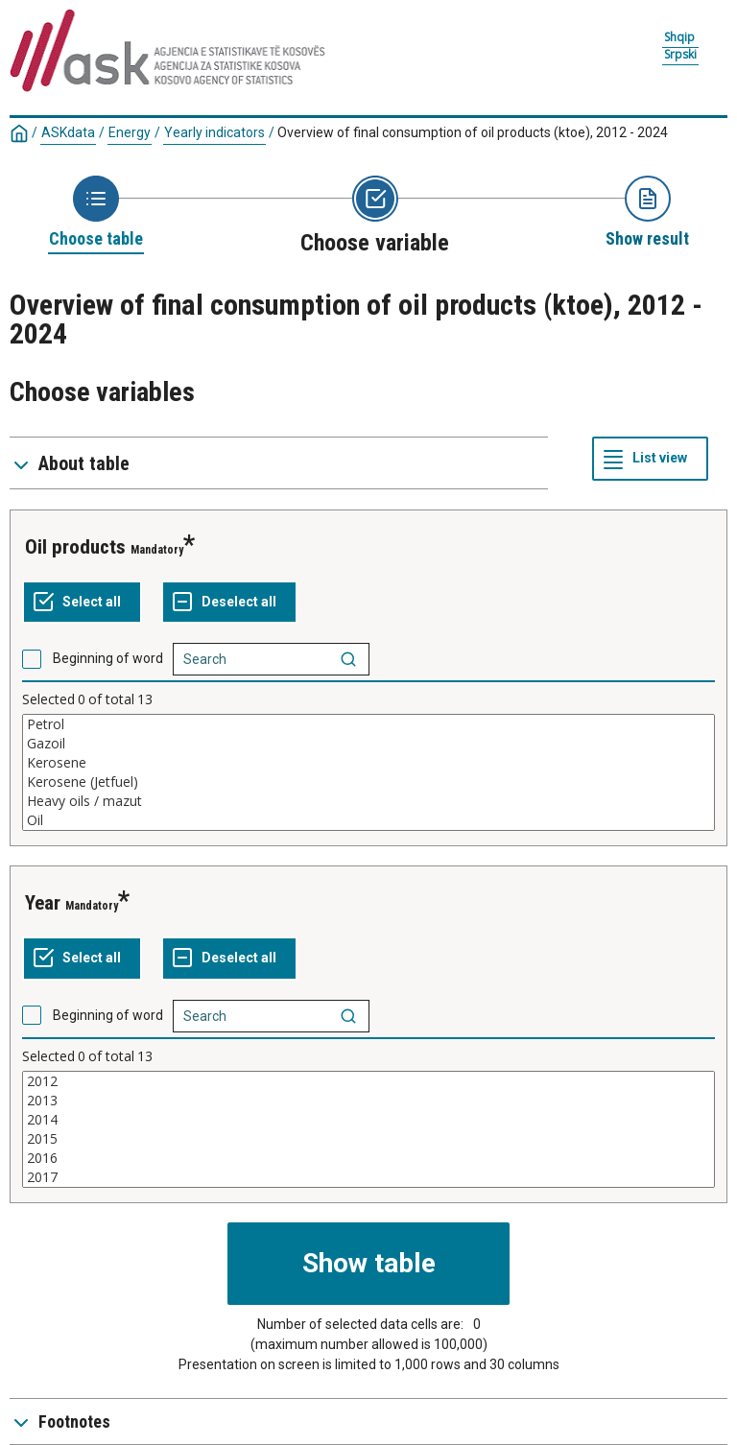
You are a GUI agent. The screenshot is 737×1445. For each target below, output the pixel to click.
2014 (368, 1119)
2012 (368, 1081)
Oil (368, 820)
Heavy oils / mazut (368, 801)
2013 (368, 1100)
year (42, 902)
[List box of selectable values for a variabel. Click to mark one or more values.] (368, 772)
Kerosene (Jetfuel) (368, 782)
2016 (368, 1158)
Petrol (368, 724)
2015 (368, 1139)
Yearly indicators (214, 132)
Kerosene (368, 762)
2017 (368, 1177)
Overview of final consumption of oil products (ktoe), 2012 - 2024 (472, 132)
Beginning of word (108, 658)
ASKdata (68, 132)
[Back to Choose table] (96, 213)
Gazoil (368, 743)
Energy (129, 132)
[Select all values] (82, 602)
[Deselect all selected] (229, 602)
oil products (75, 546)
